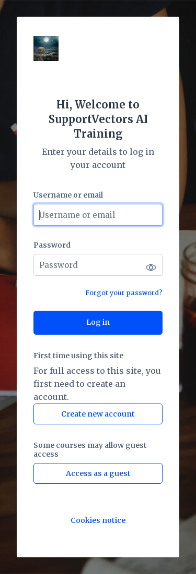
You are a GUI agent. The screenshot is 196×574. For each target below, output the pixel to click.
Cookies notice (98, 520)
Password (52, 245)
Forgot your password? (124, 293)
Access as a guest (98, 473)
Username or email (68, 195)
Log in (98, 322)
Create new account (98, 414)
